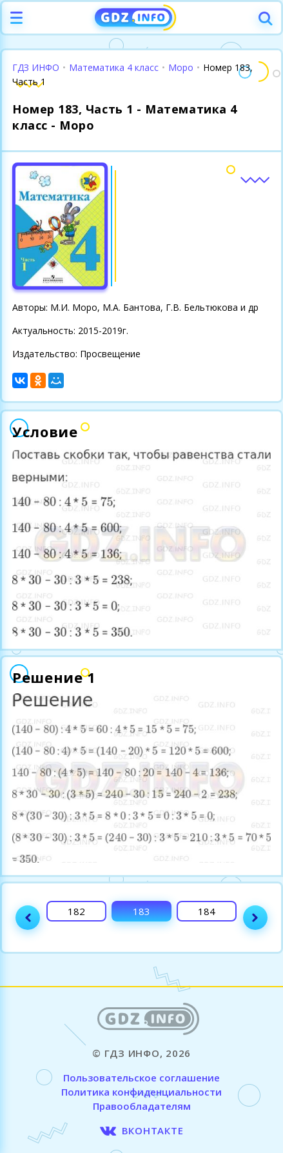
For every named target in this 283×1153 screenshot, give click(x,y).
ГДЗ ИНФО (35, 67)
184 (206, 911)
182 (76, 911)
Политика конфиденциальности (141, 1091)
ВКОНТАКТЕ (153, 1130)
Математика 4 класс (114, 67)
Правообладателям (142, 1105)
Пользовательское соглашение (141, 1077)
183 (141, 911)
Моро (180, 67)
